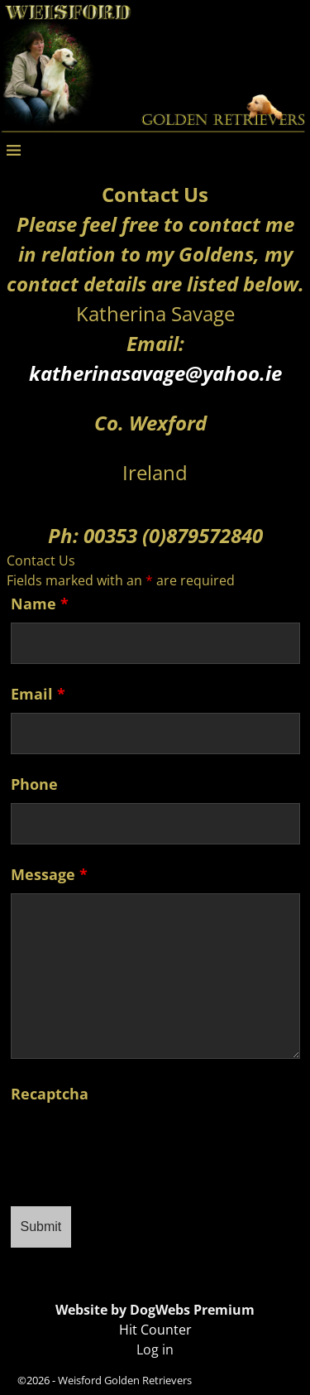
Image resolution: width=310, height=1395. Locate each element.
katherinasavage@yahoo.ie (155, 373)
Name (40, 603)
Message (49, 874)
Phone (34, 784)
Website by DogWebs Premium (155, 1310)
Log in (155, 1349)
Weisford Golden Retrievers (125, 1380)
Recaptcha (49, 1094)
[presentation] (136, 1145)
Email (38, 694)
